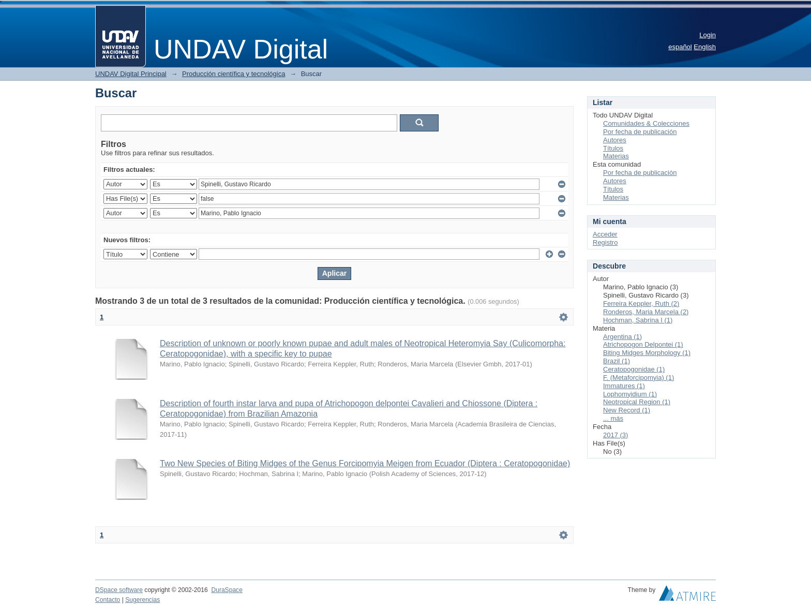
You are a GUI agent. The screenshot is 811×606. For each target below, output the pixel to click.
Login (707, 35)
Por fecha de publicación (640, 132)
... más (613, 418)
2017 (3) (615, 435)
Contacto (107, 599)
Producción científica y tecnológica (233, 74)
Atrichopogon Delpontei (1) (643, 344)
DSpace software (119, 590)
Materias (616, 156)
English (705, 47)
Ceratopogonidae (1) (634, 369)
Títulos (613, 148)
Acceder (605, 234)
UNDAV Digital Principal (131, 74)
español (680, 47)
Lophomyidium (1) (630, 394)
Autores (614, 140)
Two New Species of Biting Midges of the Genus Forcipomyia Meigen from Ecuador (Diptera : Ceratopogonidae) (365, 463)
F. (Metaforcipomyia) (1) (638, 377)
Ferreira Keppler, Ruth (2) (641, 303)
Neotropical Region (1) (636, 402)
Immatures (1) (624, 386)
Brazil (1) (616, 361)
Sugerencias (142, 599)
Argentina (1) (622, 337)
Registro (605, 242)
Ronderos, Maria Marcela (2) (645, 312)
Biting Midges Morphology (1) (646, 353)
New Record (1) (626, 410)
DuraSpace (226, 590)
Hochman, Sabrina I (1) (637, 320)
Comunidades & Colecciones (646, 123)
